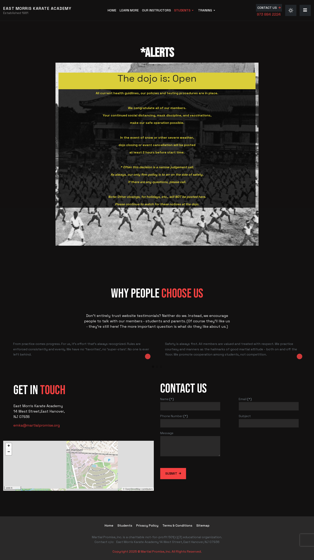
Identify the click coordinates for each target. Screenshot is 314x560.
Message (166, 433)
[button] (184, 10)
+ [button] (8, 446)
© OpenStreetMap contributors (138, 489)
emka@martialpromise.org (36, 425)
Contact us (267, 8)
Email (245, 399)
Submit (171, 473)
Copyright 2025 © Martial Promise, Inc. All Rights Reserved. (157, 551)
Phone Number (174, 416)
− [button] (8, 452)
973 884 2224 (269, 14)
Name (167, 399)
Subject (245, 416)
